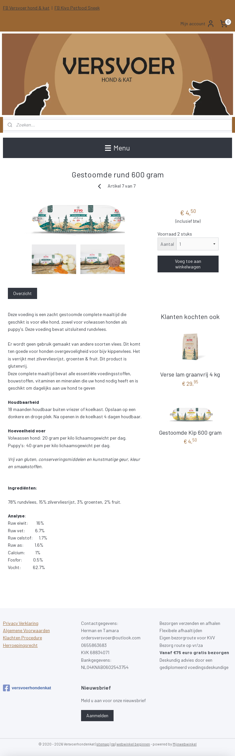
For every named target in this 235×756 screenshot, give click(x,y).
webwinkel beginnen (133, 744)
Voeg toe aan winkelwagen (188, 264)
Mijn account (198, 24)
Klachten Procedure (22, 637)
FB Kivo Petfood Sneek (77, 8)
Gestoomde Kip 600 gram (190, 432)
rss (113, 744)
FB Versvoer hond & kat (26, 8)
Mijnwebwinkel (185, 744)
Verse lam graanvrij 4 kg (190, 374)
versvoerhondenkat (27, 688)
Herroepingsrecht (20, 645)
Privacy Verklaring (20, 623)
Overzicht (22, 293)
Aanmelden (97, 715)
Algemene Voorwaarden (26, 630)
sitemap (102, 744)
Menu (117, 148)
